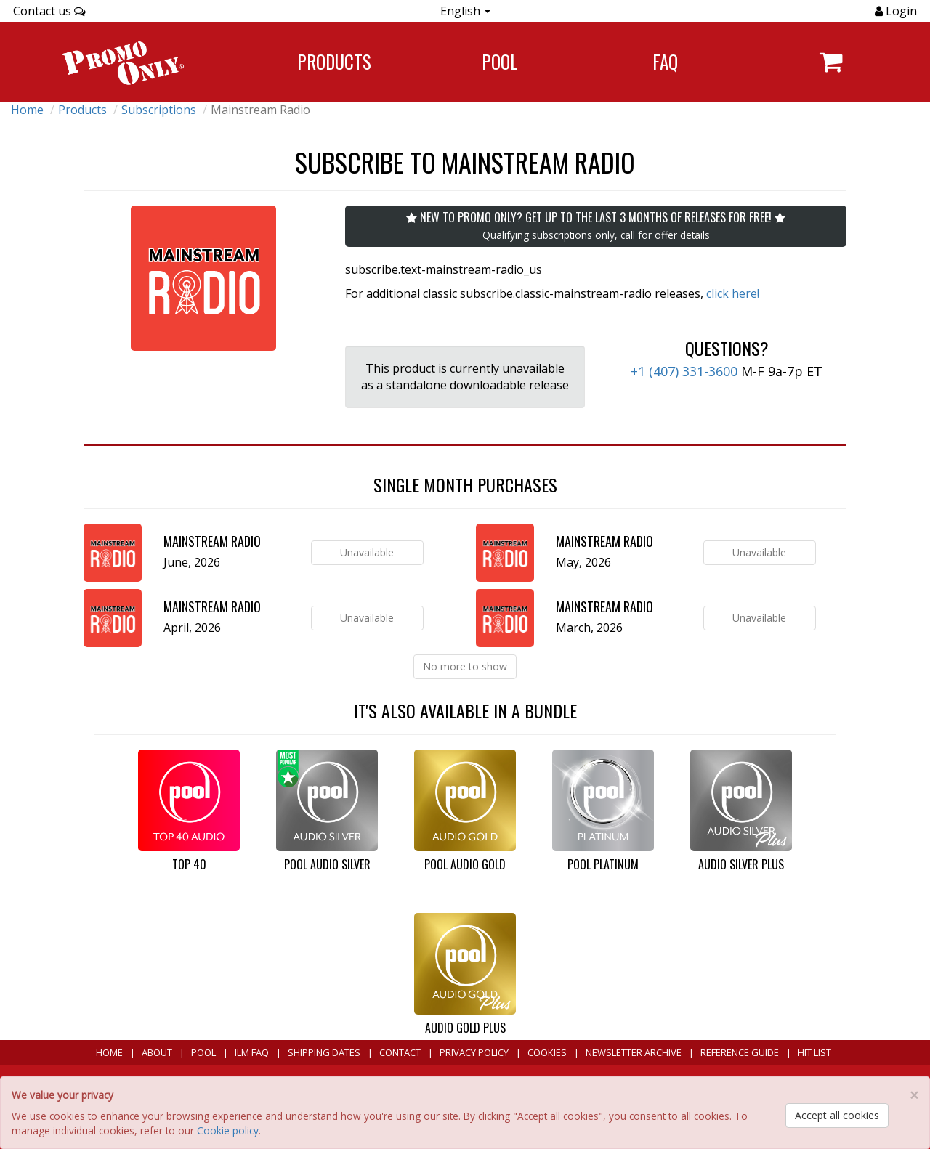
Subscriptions (158, 110)
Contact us (49, 11)
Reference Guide (739, 1052)
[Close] (914, 1095)
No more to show (465, 666)
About (157, 1052)
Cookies (547, 1052)
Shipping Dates (324, 1052)
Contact (400, 1052)
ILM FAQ (252, 1052)
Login (900, 11)
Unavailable (367, 552)
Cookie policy (228, 1130)
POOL (203, 1052)
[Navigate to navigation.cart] (830, 62)
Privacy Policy (474, 1052)
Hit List (814, 1052)
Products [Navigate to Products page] (334, 61)
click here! (732, 293)
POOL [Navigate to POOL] (500, 61)
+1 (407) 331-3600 (684, 371)
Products (82, 110)
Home (27, 110)
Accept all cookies (837, 1115)
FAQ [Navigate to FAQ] (665, 61)
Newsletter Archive (634, 1052)
